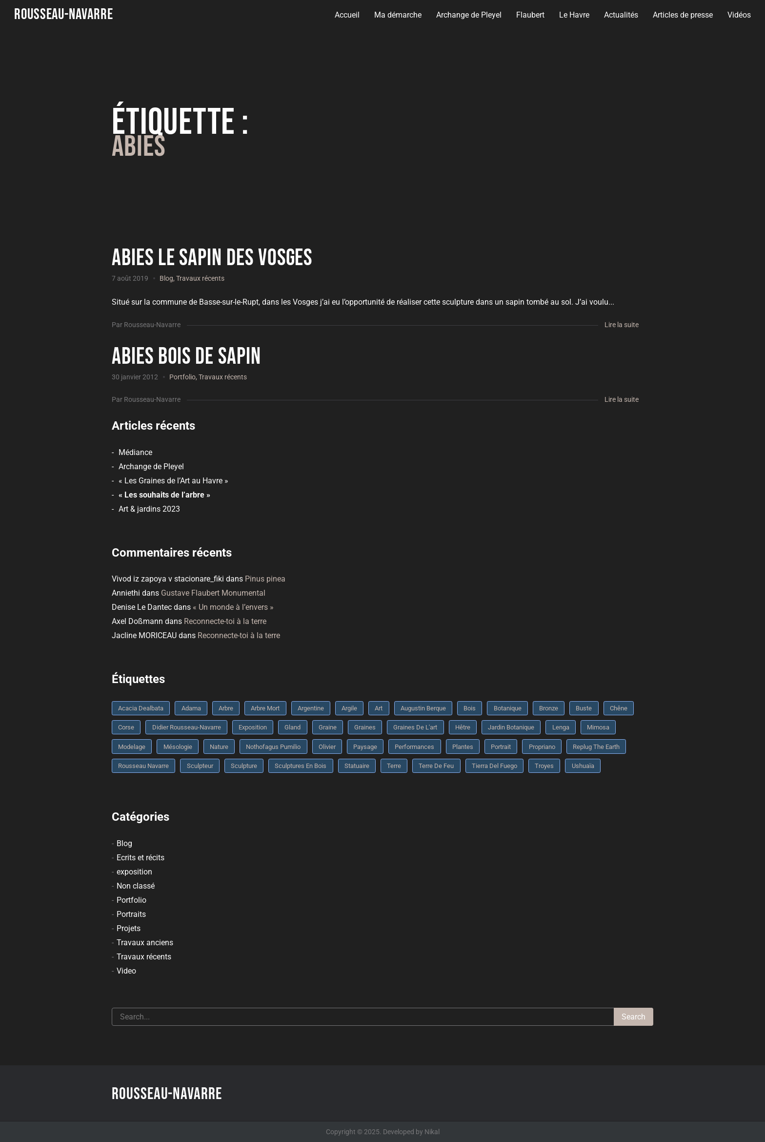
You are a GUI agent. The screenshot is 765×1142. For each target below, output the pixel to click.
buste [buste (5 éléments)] (584, 708)
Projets (129, 928)
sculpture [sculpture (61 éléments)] (244, 765)
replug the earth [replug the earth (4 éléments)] (596, 746)
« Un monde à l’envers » (233, 607)
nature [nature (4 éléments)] (219, 746)
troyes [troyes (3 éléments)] (544, 765)
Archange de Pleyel (468, 15)
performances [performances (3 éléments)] (414, 746)
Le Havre (574, 15)
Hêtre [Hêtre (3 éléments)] (462, 727)
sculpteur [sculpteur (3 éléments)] (200, 765)
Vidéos (738, 15)
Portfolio (182, 377)
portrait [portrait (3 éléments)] (501, 746)
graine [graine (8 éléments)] (328, 727)
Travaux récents (200, 278)
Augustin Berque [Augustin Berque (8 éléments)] (423, 708)
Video (126, 971)
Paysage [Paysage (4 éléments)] (365, 746)
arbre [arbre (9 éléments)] (226, 708)
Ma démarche (397, 15)
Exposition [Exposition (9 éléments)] (253, 727)
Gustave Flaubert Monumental (213, 593)
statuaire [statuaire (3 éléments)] (356, 765)
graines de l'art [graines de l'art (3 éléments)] (415, 727)
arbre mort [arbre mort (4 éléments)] (265, 708)
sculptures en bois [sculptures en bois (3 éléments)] (300, 765)
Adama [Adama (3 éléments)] (191, 708)
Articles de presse (682, 15)
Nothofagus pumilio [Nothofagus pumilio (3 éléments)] (273, 746)
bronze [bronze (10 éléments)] (548, 708)
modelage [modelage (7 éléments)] (131, 746)
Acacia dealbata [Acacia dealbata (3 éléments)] (140, 708)
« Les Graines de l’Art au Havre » (173, 480)
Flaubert (530, 15)
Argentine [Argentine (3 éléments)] (311, 708)
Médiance (135, 452)
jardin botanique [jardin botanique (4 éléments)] (511, 727)
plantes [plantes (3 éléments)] (462, 746)
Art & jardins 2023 (149, 509)
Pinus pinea (265, 578)
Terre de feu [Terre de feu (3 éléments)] (436, 765)
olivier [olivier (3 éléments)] (327, 746)
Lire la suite (621, 325)
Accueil (346, 15)
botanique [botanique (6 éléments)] (508, 708)
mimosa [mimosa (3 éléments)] (598, 727)
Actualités (621, 15)
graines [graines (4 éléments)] (365, 727)
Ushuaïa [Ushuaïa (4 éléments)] (583, 765)
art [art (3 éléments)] (378, 708)
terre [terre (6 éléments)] (394, 765)
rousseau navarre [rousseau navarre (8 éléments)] (143, 765)
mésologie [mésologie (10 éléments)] (177, 746)
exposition (134, 871)
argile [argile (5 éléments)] (349, 708)
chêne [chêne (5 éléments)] (618, 708)
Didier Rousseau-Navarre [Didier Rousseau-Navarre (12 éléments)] (186, 727)
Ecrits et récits (140, 857)
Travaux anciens (145, 942)
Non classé (136, 886)
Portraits (131, 914)
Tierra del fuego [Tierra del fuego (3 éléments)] (494, 765)
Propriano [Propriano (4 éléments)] (542, 746)
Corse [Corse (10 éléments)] (126, 727)
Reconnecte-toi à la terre (225, 621)
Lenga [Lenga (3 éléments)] (560, 727)
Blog (166, 278)
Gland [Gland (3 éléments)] (292, 727)
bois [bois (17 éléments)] (469, 708)
